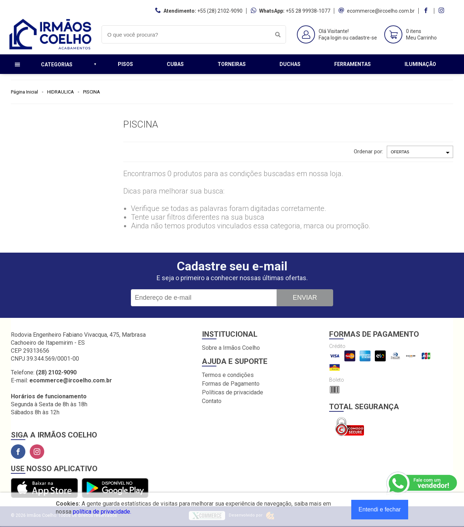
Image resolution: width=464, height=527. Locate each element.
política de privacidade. (102, 511)
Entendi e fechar (380, 509)
